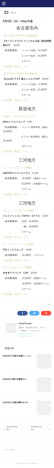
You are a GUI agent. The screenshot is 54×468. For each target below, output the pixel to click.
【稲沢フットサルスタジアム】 (19, 116)
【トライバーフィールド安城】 (19, 244)
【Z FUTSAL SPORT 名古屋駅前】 (21, 35)
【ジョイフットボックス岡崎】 (19, 210)
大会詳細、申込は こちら (16, 66)
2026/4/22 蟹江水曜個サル (14, 379)
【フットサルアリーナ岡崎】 (18, 168)
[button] (3, 3)
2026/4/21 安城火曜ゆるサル (15, 402)
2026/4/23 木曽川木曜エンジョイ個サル (20, 356)
